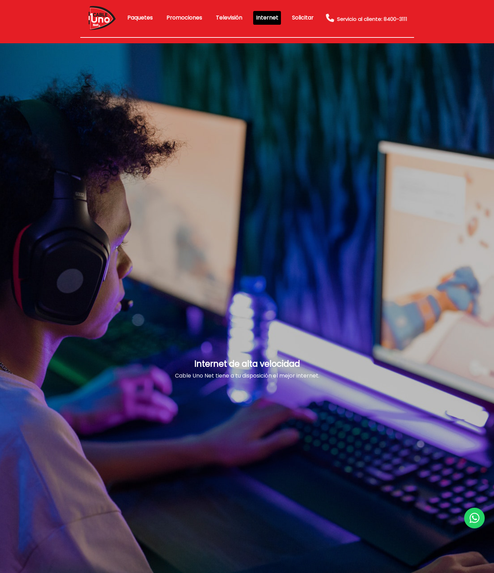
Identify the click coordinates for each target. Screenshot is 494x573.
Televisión (229, 18)
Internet (267, 18)
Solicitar (303, 18)
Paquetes (140, 18)
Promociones (184, 18)
